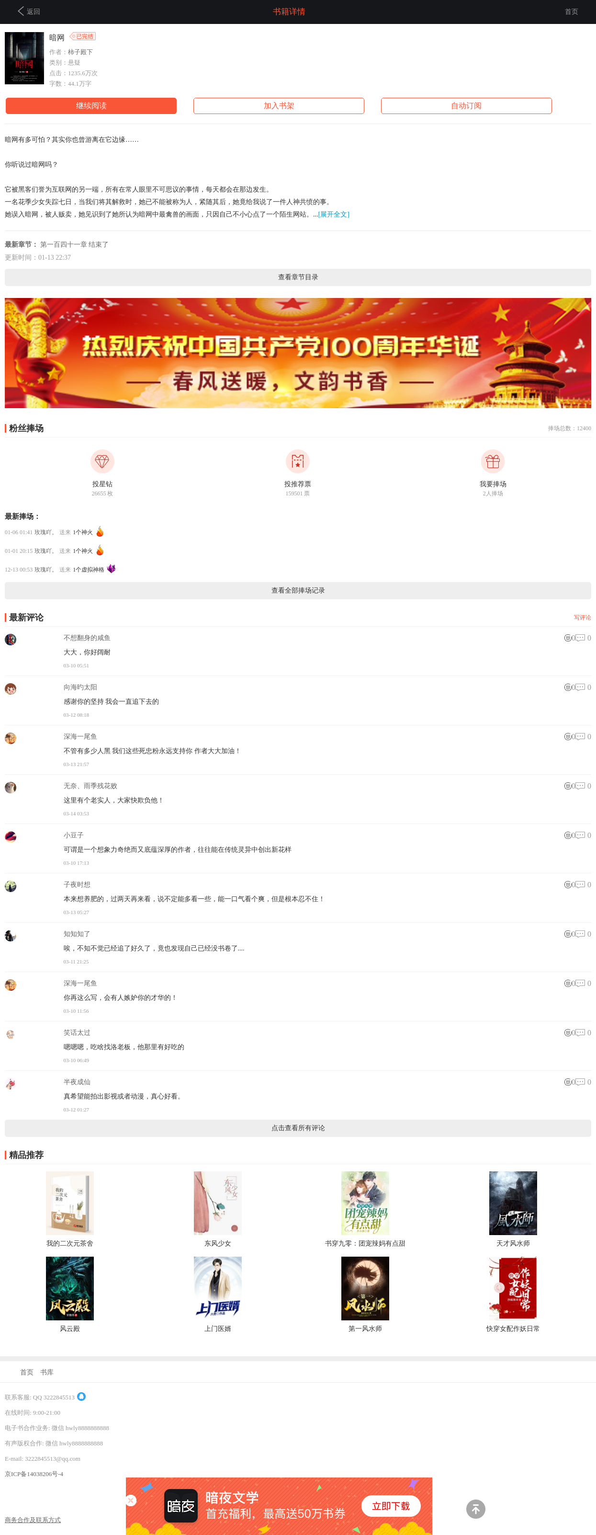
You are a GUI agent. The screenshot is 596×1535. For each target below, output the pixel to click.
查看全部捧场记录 (298, 590)
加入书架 (279, 106)
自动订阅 (466, 106)
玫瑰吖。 (45, 532)
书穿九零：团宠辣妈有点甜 (365, 1243)
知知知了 (77, 934)
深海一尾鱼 (80, 736)
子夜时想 (77, 884)
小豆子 (74, 835)
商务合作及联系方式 (33, 1520)
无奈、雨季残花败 (90, 786)
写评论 (582, 617)
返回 (29, 11)
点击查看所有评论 (298, 1128)
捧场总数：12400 (569, 428)
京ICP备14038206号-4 (34, 1474)
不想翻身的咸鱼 (87, 637)
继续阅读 (91, 106)
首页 (571, 11)
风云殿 (70, 1328)
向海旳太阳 (80, 687)
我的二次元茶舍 (69, 1243)
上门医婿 (217, 1328)
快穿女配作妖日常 (513, 1328)
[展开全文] (333, 214)
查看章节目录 (298, 277)
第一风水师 (365, 1328)
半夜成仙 (77, 1082)
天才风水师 (513, 1243)
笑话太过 (77, 1032)
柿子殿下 (80, 52)
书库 (47, 1372)
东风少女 (217, 1243)
